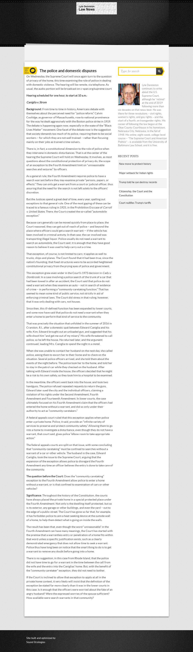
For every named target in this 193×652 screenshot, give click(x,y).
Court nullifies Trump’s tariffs (135, 202)
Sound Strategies (35, 642)
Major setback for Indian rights (136, 173)
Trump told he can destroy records (138, 182)
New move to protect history (135, 163)
